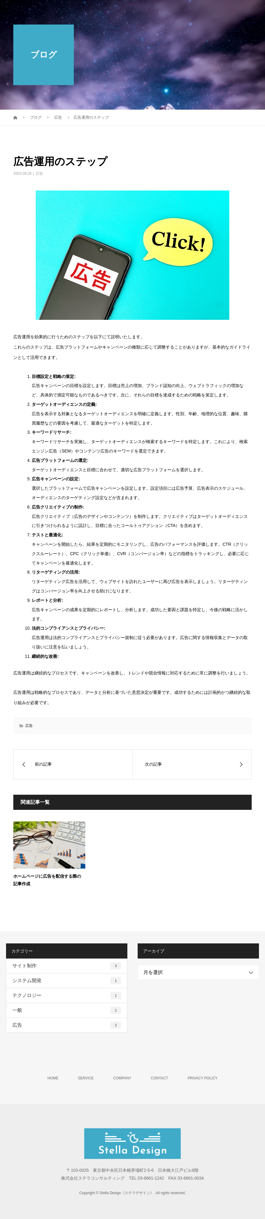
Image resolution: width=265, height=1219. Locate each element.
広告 (39, 173)
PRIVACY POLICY (203, 1078)
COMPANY (122, 1078)
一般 (66, 1010)
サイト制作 (66, 965)
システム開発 (66, 980)
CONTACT (159, 1078)
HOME (52, 1078)
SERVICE (85, 1078)
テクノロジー (66, 995)
